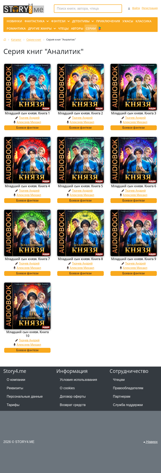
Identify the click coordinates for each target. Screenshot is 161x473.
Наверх (150, 442)
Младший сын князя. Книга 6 (133, 186)
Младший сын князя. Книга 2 (80, 113)
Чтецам (119, 379)
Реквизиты (15, 388)
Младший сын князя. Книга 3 (133, 113)
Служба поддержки (128, 405)
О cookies (67, 388)
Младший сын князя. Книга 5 (80, 186)
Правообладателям (128, 388)
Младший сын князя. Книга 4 (27, 186)
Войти (136, 8)
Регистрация (150, 8)
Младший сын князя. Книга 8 (80, 259)
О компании (16, 379)
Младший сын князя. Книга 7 (27, 259)
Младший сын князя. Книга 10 (27, 334)
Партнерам (121, 396)
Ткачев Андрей (29, 117)
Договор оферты (73, 396)
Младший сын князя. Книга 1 (27, 113)
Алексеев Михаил (29, 122)
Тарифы (13, 405)
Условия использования (78, 379)
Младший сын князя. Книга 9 (133, 259)
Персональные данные (25, 396)
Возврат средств (73, 405)
